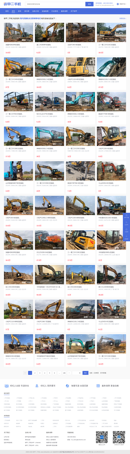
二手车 (42, 420)
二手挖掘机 (7, 398)
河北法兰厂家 (93, 426)
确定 (85, 373)
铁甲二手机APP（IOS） (32, 445)
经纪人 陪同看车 (51, 439)
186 (64, 373)
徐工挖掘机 (56, 410)
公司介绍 (6, 437)
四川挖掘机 (19, 404)
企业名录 (91, 420)
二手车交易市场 (81, 420)
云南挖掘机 (92, 404)
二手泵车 (55, 398)
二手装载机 (19, 398)
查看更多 (122, 18)
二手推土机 (31, 398)
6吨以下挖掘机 (118, 404)
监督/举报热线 (8, 442)
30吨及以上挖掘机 (45, 407)
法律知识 (55, 423)
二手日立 (43, 401)
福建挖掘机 (105, 404)
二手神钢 (18, 401)
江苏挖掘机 (31, 404)
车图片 (42, 423)
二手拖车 (104, 398)
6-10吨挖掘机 (7, 407)
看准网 (116, 423)
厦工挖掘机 (68, 410)
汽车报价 (104, 420)
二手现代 (67, 401)
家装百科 (6, 426)
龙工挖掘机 (31, 410)
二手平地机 (92, 398)
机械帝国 (30, 423)
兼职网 (42, 426)
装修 (115, 420)
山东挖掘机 (105, 401)
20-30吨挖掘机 (32, 407)
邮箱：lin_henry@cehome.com (76, 439)
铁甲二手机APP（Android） (33, 442)
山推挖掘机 (80, 410)
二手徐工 (91, 401)
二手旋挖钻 (80, 398)
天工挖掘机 (117, 410)
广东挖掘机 (56, 404)
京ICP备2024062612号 (66, 452)
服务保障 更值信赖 (51, 445)
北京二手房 (19, 420)
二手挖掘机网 (68, 426)
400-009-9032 (71, 437)
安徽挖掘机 (68, 404)
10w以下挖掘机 (57, 407)
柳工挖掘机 (19, 410)
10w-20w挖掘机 (69, 407)
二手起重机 (68, 398)
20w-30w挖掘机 (81, 407)
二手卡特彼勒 (117, 398)
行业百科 (116, 426)
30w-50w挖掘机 (93, 407)
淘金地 (30, 426)
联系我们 (6, 439)
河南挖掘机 (7, 404)
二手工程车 (105, 423)
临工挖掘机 (7, 410)
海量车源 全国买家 (51, 442)
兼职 (78, 426)
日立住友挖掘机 (93, 410)
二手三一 (30, 401)
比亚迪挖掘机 (105, 410)
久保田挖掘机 (117, 407)
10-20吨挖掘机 (20, 407)
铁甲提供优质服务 (30, 437)
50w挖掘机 (105, 407)
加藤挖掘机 (44, 410)
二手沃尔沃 (80, 401)
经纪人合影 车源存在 (52, 437)
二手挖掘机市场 (93, 423)
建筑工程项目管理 (106, 426)
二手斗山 (55, 401)
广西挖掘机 (117, 401)
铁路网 (18, 423)
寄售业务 (27, 439)
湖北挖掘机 (44, 404)
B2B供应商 (56, 420)
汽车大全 (67, 420)
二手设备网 (7, 420)
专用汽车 (6, 423)
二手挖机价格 (81, 423)
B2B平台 (18, 426)
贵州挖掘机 (80, 404)
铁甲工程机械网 (32, 420)
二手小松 (6, 401)
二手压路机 (44, 398)
